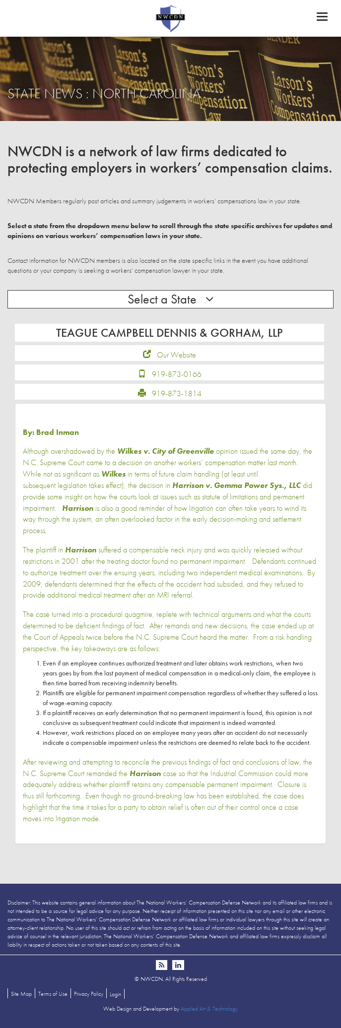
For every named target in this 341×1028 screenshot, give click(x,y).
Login (115, 994)
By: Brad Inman (51, 432)
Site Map (21, 994)
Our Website (176, 355)
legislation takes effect (90, 485)
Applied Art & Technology (209, 1009)
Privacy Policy (88, 994)
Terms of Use (53, 994)
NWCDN (170, 17)
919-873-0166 (177, 374)
